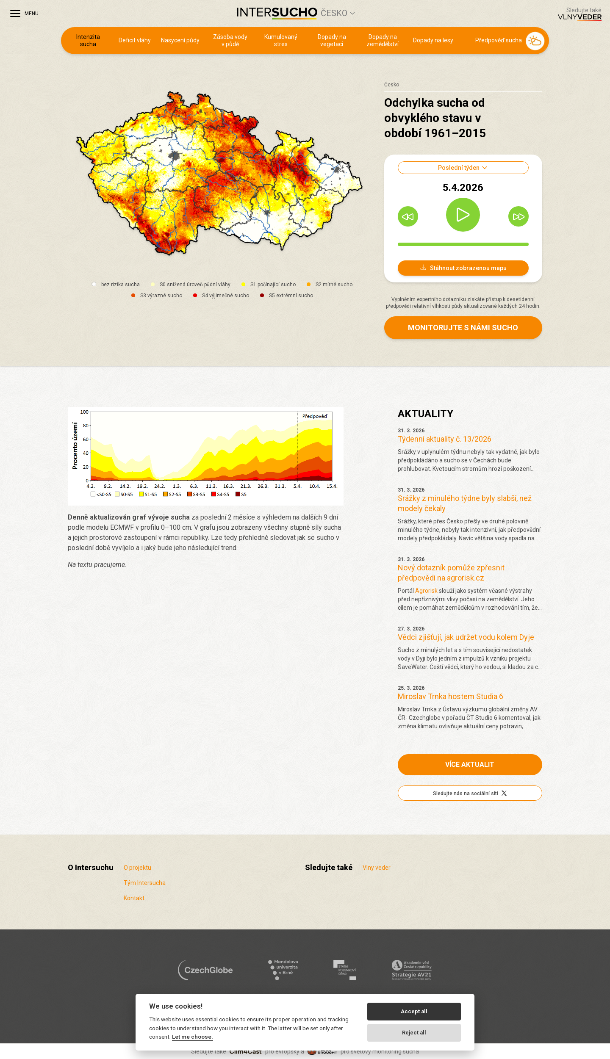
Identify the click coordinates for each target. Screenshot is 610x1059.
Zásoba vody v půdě (230, 40)
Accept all (414, 1011)
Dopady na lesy (433, 40)
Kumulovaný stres (280, 40)
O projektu (137, 867)
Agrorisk (426, 590)
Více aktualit (469, 764)
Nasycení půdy (180, 40)
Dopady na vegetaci (332, 40)
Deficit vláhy (135, 40)
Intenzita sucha (88, 40)
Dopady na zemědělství (382, 40)
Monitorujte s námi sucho (463, 327)
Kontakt (134, 898)
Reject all (414, 1032)
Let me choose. (192, 1036)
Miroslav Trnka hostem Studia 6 (450, 696)
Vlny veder (377, 867)
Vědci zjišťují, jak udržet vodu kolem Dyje (466, 637)
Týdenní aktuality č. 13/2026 (444, 438)
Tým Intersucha (145, 882)
